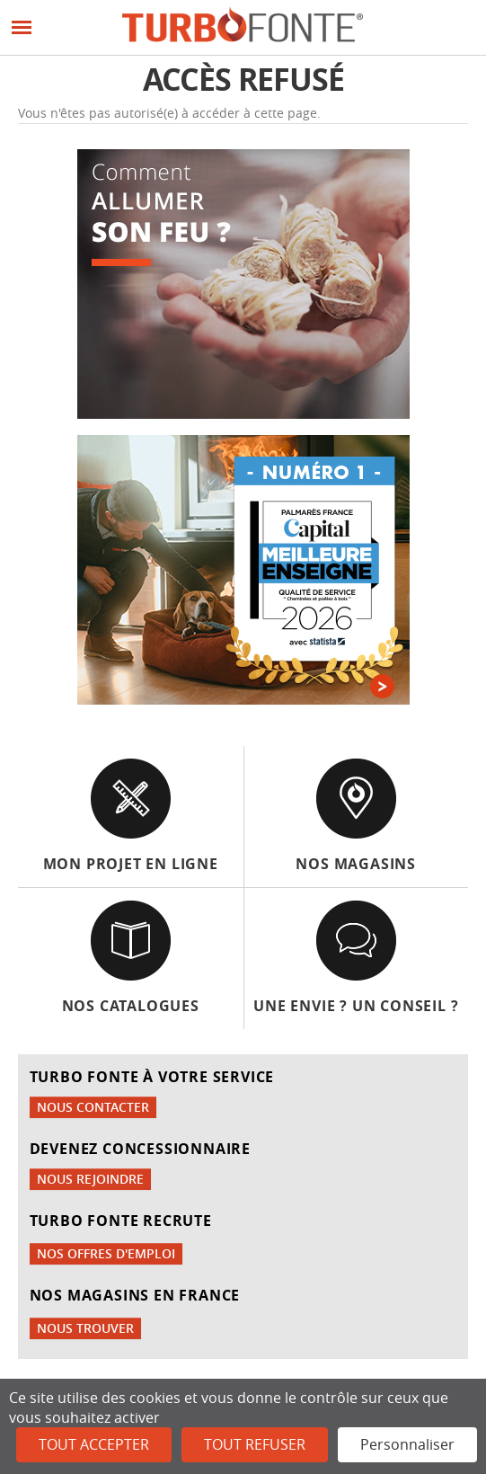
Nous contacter (93, 1106)
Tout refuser (254, 1444)
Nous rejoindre (90, 1178)
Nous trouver (85, 1327)
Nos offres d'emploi (106, 1253)
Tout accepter (94, 1444)
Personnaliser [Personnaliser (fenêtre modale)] (407, 1444)
